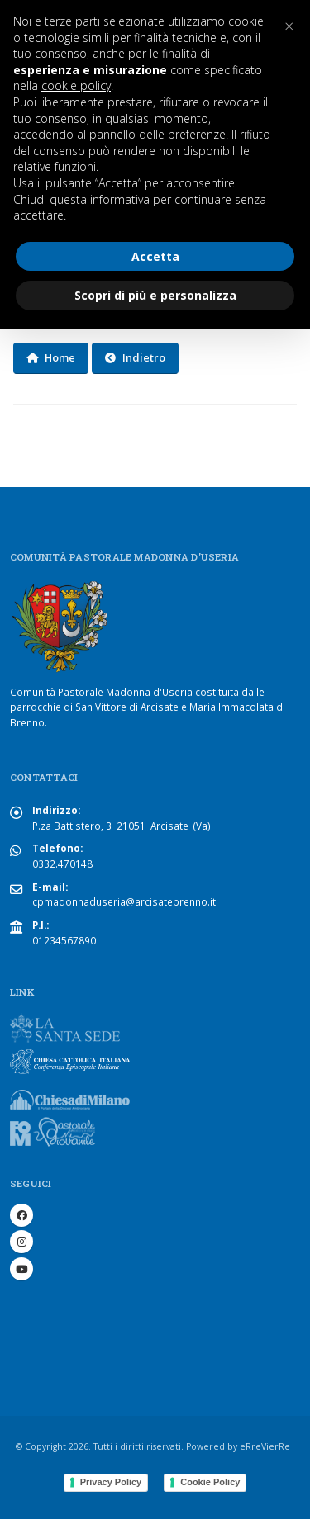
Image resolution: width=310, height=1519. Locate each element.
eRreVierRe (265, 1446)
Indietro (135, 357)
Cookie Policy (210, 1482)
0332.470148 (62, 863)
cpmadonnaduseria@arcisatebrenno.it (124, 901)
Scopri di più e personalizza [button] (155, 295)
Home (50, 357)
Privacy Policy (111, 1482)
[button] (288, 26)
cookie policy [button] (76, 85)
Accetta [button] (155, 256)
